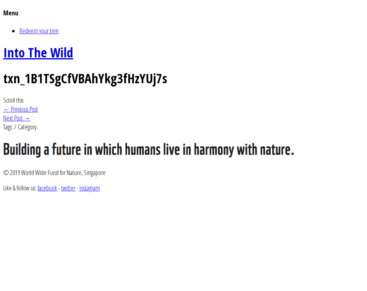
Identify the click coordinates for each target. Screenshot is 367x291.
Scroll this (13, 100)
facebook (47, 187)
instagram (89, 187)
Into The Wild (38, 52)
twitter (68, 187)
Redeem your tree (39, 30)
